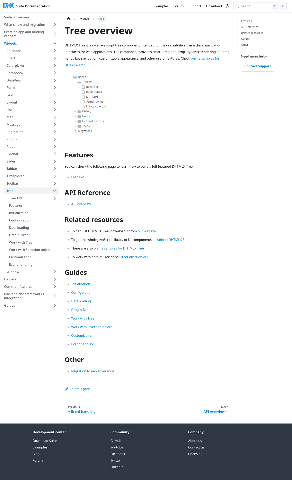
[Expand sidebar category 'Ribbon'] (54, 146)
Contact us (196, 447)
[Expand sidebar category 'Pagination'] (54, 132)
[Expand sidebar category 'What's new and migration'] (54, 24)
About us (195, 440)
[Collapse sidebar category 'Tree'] (54, 190)
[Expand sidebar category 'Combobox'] (54, 73)
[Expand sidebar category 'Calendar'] (54, 50)
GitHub (115, 440)
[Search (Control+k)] (260, 6)
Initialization (80, 284)
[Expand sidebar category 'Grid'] (54, 95)
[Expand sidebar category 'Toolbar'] (54, 183)
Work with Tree (82, 318)
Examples (160, 6)
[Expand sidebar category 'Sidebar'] (54, 154)
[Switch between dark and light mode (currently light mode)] (227, 6)
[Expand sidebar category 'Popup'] (54, 139)
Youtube (116, 447)
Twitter (115, 460)
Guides (245, 39)
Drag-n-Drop (80, 309)
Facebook (117, 454)
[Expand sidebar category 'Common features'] (54, 286)
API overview (81, 204)
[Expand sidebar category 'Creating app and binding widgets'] (54, 34)
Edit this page (78, 389)
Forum (179, 6)
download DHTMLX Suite (171, 239)
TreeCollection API (134, 257)
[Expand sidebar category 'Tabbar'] (54, 168)
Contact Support (257, 66)
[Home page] (68, 19)
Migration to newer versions (92, 371)
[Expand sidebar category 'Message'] (54, 124)
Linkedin (117, 467)
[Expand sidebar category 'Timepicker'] (54, 176)
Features (78, 177)
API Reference (249, 27)
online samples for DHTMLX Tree (119, 248)
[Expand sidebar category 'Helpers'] (54, 279)
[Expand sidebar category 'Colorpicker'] (54, 65)
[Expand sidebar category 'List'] (54, 109)
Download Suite (45, 440)
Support (195, 6)
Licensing (195, 454)
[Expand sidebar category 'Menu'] (54, 117)
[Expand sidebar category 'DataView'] (54, 80)
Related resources (252, 33)
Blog (36, 454)
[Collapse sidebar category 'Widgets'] (54, 43)
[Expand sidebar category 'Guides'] (54, 305)
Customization (82, 335)
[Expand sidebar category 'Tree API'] (54, 198)
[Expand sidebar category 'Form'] (54, 87)
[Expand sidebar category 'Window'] (54, 272)
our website (147, 231)
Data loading (81, 301)
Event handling (82, 344)
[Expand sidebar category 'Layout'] (54, 102)
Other (244, 44)
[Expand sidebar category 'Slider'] (54, 161)
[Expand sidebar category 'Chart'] (54, 58)
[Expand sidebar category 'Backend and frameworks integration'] (54, 296)
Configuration (81, 292)
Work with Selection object (91, 327)
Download (214, 6)
